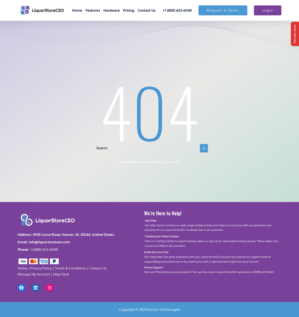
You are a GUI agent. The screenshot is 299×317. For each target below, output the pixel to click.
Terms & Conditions (70, 268)
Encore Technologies (164, 309)
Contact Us (98, 268)
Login (267, 10)
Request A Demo (223, 10)
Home (22, 268)
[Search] (204, 148)
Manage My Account (34, 274)
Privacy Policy (41, 268)
